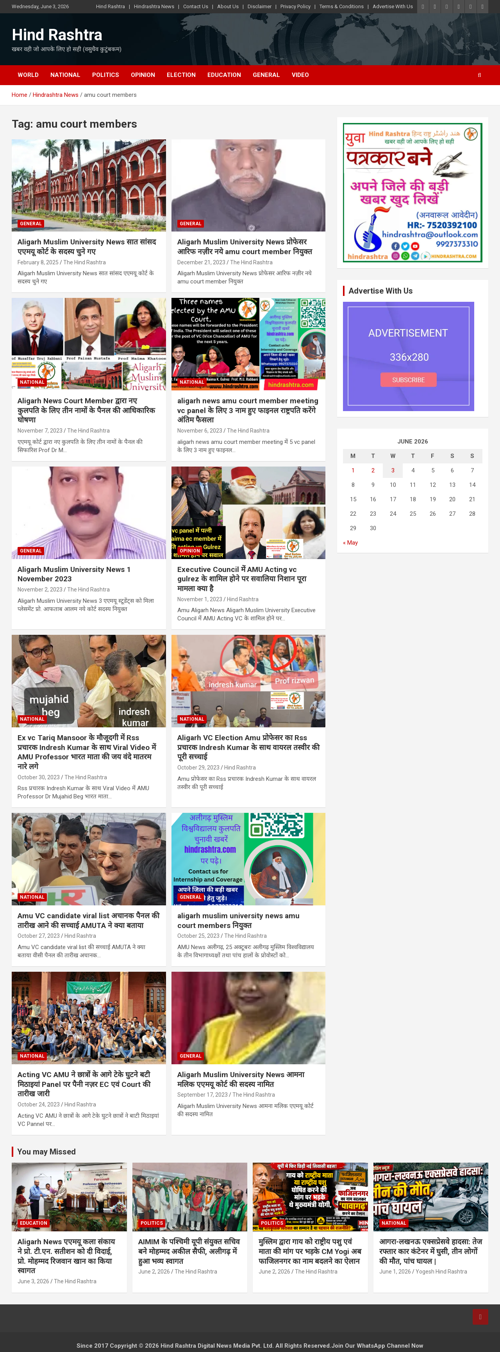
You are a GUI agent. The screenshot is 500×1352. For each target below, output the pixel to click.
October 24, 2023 (39, 1104)
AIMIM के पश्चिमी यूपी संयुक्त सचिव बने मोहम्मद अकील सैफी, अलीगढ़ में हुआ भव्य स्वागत (189, 1251)
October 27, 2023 (39, 936)
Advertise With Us (393, 6)
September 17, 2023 (202, 1095)
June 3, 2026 (33, 1281)
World (28, 74)
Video (300, 74)
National (65, 74)
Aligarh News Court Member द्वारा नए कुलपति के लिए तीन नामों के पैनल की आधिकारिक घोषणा (86, 410)
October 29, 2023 (198, 767)
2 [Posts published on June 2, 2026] (373, 470)
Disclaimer (259, 6)
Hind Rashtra (110, 6)
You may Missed (46, 1151)
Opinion (143, 74)
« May (350, 542)
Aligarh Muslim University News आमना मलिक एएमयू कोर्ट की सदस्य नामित (240, 1079)
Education (224, 74)
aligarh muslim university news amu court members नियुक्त (238, 920)
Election (181, 74)
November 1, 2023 (199, 599)
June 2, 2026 (154, 1271)
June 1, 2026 (395, 1271)
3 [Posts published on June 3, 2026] (393, 470)
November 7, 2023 (40, 431)
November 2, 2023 (40, 589)
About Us (228, 6)
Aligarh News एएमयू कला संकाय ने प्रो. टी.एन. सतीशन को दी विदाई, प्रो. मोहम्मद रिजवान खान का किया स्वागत (66, 1256)
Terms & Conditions (342, 6)
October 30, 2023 (39, 777)
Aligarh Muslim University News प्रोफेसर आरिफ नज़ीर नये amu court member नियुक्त (244, 246)
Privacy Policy (295, 6)
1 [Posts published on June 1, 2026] (353, 470)
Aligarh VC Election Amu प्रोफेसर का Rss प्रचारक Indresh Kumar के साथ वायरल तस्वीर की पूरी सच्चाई (248, 747)
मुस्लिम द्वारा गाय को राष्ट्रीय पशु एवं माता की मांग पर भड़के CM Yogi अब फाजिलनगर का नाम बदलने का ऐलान (310, 1251)
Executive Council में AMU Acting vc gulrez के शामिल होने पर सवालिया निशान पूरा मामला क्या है (241, 579)
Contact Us (195, 6)
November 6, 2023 (199, 431)
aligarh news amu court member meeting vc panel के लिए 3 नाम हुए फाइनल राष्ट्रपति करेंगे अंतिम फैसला (247, 410)
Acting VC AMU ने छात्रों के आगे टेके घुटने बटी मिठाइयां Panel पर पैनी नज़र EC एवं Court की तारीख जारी (84, 1084)
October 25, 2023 (198, 936)
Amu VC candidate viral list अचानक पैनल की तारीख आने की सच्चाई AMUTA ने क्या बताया (88, 920)
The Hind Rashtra (84, 262)
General (266, 74)
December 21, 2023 (201, 262)
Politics (105, 74)
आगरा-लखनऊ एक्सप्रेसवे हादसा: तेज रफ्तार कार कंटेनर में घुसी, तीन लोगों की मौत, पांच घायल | (430, 1251)
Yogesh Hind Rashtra (441, 1271)
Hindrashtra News (154, 6)
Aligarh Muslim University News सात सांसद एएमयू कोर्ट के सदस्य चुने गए (87, 246)
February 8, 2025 (38, 262)
